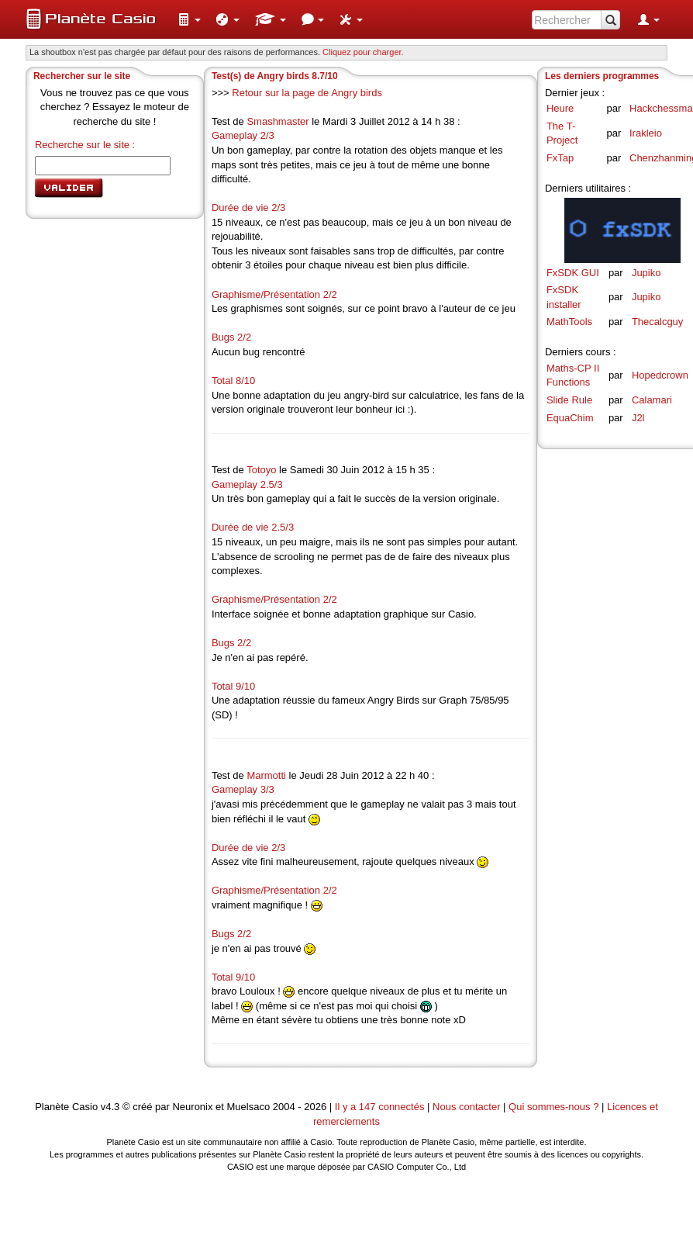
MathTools (569, 321)
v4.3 (110, 1106)
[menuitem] (189, 19)
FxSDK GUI (572, 273)
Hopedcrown (660, 375)
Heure (560, 108)
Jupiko (646, 273)
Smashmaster (278, 121)
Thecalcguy (657, 321)
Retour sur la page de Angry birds (307, 93)
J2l (638, 418)
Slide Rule (569, 400)
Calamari (652, 400)
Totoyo (261, 470)
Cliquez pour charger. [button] (363, 52)
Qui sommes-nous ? (553, 1106)
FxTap (560, 158)
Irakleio (645, 133)
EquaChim (570, 418)
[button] (189, 19)
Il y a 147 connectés (381, 1106)
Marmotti (266, 775)
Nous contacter (466, 1106)
